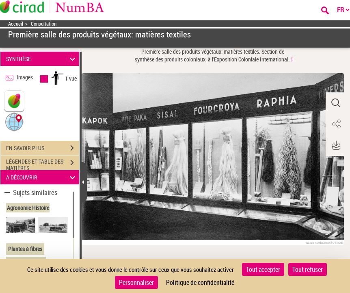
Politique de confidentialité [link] (200, 282)
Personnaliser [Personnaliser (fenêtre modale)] (136, 282)
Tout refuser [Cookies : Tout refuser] (307, 269)
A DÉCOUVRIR (42, 177)
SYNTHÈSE (42, 59)
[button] (14, 121)
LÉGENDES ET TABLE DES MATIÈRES (42, 163)
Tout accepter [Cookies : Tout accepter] (263, 269)
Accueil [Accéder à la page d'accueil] (15, 23)
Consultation (43, 23)
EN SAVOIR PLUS (42, 148)
